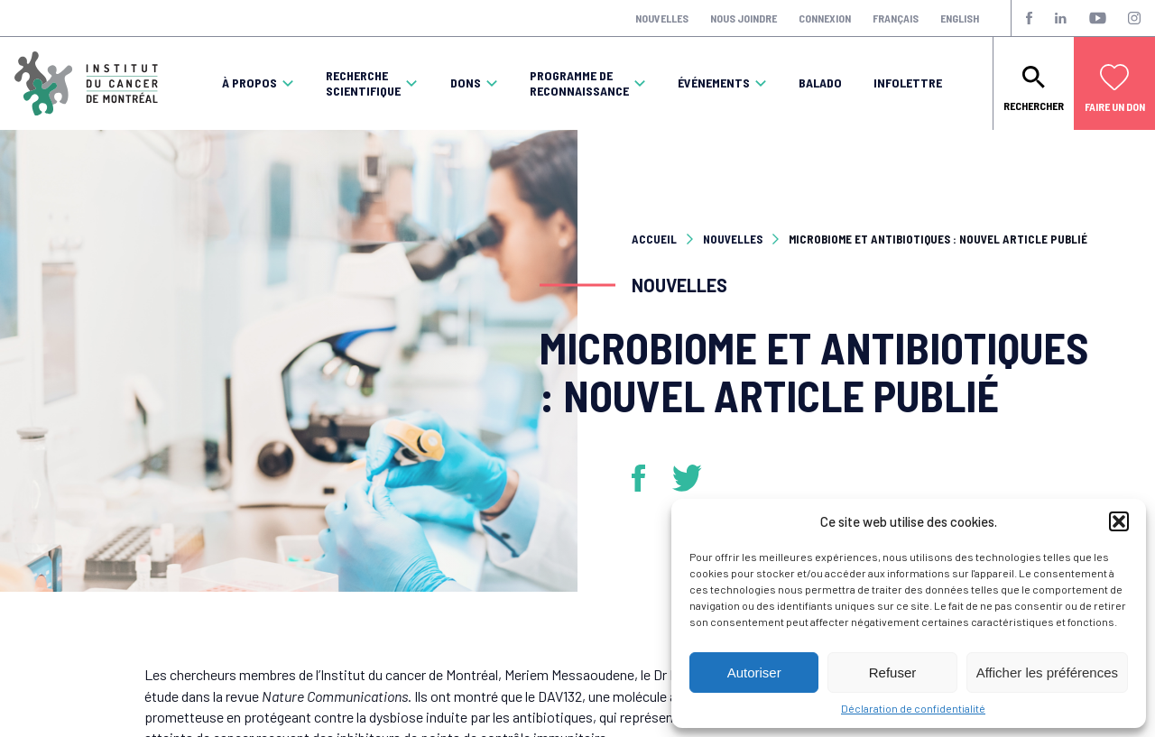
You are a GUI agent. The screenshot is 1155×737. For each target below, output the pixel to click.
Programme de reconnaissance (579, 83)
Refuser (893, 672)
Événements (714, 83)
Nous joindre (743, 18)
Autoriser (754, 672)
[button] (1119, 521)
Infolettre (907, 83)
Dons (465, 83)
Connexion (825, 18)
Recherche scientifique (363, 83)
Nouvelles (661, 18)
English (959, 18)
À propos (249, 83)
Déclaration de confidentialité (913, 708)
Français (896, 18)
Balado (820, 83)
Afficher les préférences (1047, 672)
